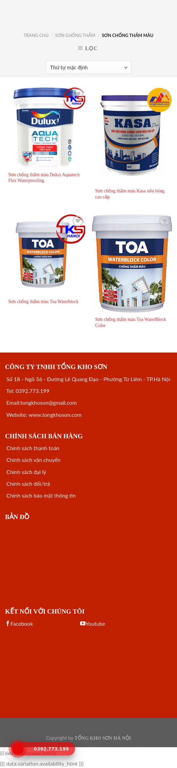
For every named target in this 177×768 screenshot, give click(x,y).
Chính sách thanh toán (32, 448)
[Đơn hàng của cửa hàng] (88, 67)
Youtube (92, 623)
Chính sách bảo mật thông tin (40, 495)
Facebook (19, 623)
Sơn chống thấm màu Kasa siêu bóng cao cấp (130, 193)
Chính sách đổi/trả (27, 483)
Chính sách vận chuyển (33, 459)
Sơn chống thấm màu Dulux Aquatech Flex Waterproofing (44, 177)
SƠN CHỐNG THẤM (75, 35)
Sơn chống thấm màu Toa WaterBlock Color (130, 322)
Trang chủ (36, 35)
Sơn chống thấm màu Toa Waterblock (43, 301)
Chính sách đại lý (25, 472)
